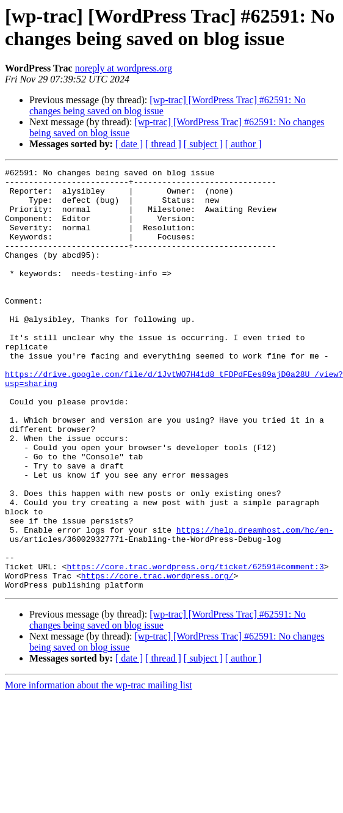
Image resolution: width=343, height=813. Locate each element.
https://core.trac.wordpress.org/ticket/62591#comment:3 (195, 646)
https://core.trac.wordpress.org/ (157, 657)
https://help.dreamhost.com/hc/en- (254, 602)
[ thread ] (163, 144)
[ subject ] (203, 144)
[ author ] (243, 144)
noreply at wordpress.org (123, 68)
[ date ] (129, 144)
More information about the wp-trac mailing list (98, 769)
